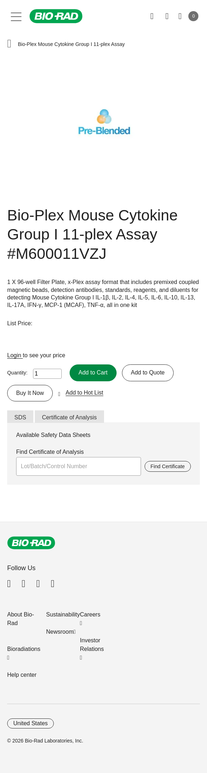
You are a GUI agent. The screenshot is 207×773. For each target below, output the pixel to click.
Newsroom (60, 632)
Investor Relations (92, 644)
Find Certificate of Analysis (50, 452)
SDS (20, 417)
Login (15, 355)
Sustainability (63, 614)
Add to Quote (148, 372)
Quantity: (17, 373)
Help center (22, 675)
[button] (9, 44)
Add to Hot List (84, 393)
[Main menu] (16, 16)
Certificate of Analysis (69, 417)
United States (30, 723)
